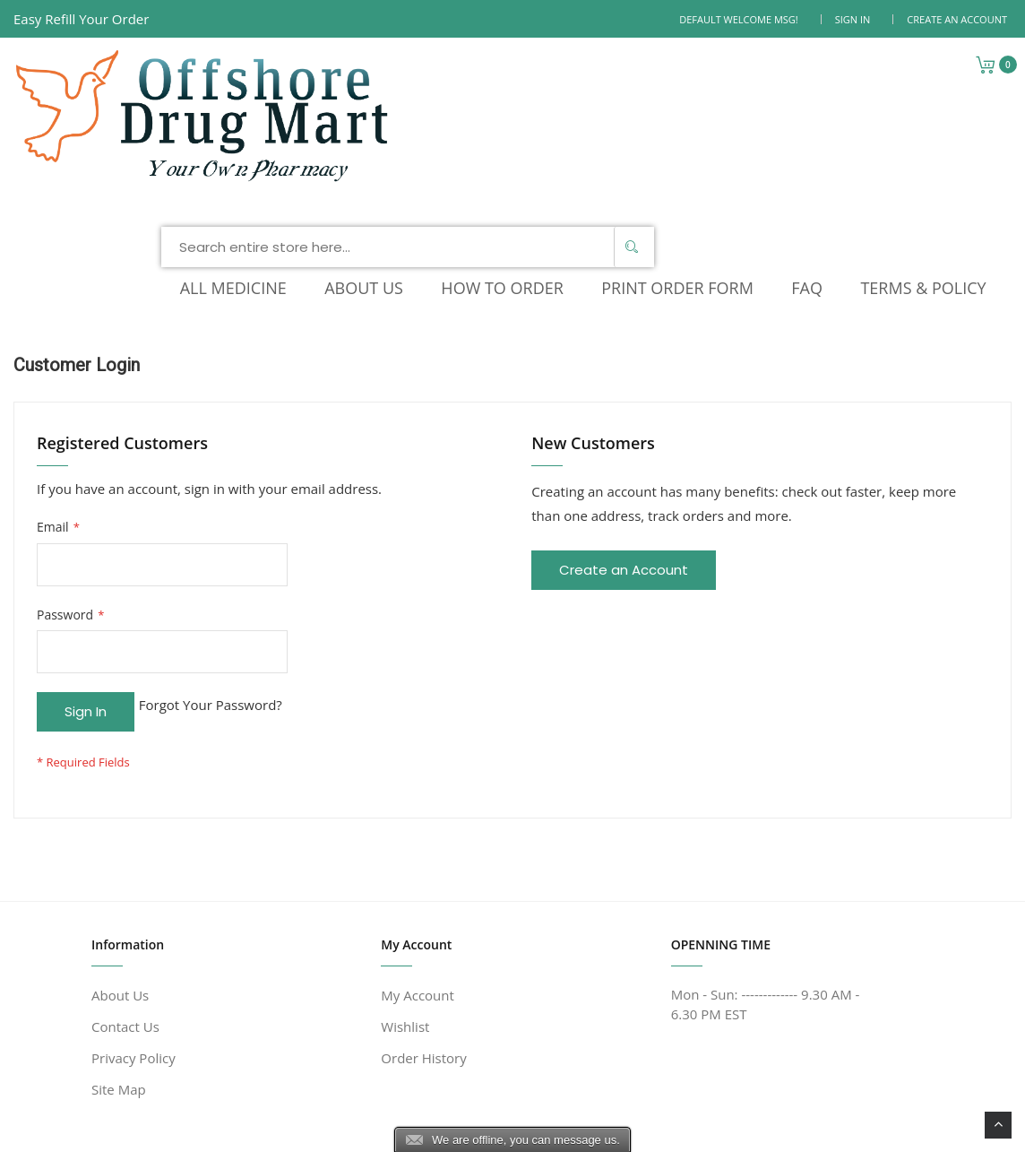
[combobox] (555, 76)
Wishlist (405, 867)
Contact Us (125, 867)
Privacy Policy (133, 898)
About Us (120, 836)
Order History (423, 898)
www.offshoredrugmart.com (256, 1127)
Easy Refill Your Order (81, 19)
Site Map (118, 930)
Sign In (853, 19)
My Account (417, 836)
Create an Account (957, 19)
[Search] (779, 76)
